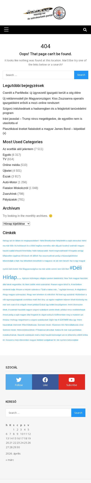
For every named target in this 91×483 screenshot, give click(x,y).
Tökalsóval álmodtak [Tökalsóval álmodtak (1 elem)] (45, 330)
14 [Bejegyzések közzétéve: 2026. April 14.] (11, 438)
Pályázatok (10, 199)
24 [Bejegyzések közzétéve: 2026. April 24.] (22, 442)
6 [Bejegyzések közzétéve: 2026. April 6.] (6, 434)
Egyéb (7, 154)
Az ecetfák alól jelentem (18, 149)
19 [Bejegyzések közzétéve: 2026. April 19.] (29, 438)
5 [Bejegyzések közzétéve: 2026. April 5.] (28, 429)
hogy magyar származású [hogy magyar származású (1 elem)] (15, 294)
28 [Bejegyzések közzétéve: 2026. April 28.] (11, 447)
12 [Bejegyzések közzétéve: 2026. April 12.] (29, 434)
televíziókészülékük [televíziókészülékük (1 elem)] (26, 330)
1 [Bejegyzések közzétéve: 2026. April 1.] (14, 429)
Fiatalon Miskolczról (15, 188)
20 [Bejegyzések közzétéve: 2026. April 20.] (7, 442)
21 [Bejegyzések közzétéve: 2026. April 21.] (11, 442)
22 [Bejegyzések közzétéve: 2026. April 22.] (14, 442)
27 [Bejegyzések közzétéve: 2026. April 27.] (7, 447)
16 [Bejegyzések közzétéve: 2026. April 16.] (18, 438)
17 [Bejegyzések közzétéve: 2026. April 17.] (22, 438)
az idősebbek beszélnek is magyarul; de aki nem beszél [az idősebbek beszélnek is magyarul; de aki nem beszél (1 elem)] (45, 261)
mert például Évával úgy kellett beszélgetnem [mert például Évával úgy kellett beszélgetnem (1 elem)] (47, 305)
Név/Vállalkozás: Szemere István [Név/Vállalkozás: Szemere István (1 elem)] (37, 325)
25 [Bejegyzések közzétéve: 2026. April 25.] (25, 442)
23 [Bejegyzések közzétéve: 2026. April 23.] (18, 442)
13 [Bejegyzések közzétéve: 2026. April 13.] (7, 438)
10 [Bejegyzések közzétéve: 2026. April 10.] (22, 434)
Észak (7, 176)
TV (4, 159)
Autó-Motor (10, 182)
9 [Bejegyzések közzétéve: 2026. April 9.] (17, 434)
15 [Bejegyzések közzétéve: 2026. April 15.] (14, 438)
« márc (10, 460)
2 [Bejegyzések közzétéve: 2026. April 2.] (17, 429)
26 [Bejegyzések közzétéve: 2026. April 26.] (29, 442)
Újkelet (7, 170)
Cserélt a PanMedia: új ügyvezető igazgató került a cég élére (42, 92)
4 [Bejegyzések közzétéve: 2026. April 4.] (25, 429)
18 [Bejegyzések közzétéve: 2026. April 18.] (25, 438)
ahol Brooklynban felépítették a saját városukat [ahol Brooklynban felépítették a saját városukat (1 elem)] (61, 241)
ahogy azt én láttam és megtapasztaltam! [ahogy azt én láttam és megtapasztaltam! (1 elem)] (21, 241)
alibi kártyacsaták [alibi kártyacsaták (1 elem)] (40, 251)
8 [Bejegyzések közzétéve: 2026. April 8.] (14, 434)
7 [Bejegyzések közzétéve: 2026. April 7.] (10, 434)
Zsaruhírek (9, 193)
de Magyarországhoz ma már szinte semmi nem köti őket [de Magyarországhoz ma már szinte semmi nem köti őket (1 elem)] (44, 269)
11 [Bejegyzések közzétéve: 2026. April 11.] (25, 434)
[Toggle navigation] (85, 29)
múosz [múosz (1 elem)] (6, 320)
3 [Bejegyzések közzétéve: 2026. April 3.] (21, 429)
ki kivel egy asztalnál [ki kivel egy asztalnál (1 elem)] (65, 294)
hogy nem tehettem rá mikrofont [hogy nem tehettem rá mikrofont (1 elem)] (41, 294)
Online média (11, 164)
